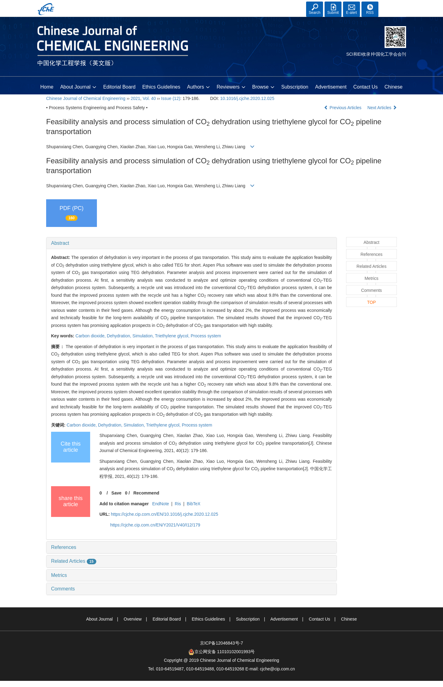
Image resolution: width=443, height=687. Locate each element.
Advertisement (330, 86)
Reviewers (231, 87)
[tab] (191, 243)
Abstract (60, 243)
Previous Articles (343, 107)
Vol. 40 (149, 98)
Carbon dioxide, (91, 335)
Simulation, (144, 335)
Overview (133, 619)
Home (47, 86)
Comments (63, 588)
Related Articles (73, 561)
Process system (206, 335)
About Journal (78, 87)
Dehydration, (119, 335)
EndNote (160, 503)
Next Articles (382, 107)
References (63, 547)
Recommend (146, 492)
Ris (178, 503)
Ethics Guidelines (161, 86)
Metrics (59, 575)
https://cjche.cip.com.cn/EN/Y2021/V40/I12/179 (155, 524)
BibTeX (193, 503)
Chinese (394, 86)
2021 (135, 98)
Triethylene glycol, (173, 335)
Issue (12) (170, 98)
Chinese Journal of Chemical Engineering (86, 98)
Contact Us (365, 86)
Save (116, 492)
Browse (263, 87)
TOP (371, 302)
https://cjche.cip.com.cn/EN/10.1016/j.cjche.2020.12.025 (164, 514)
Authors (198, 87)
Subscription (294, 86)
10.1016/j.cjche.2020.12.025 (247, 98)
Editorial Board (119, 86)
